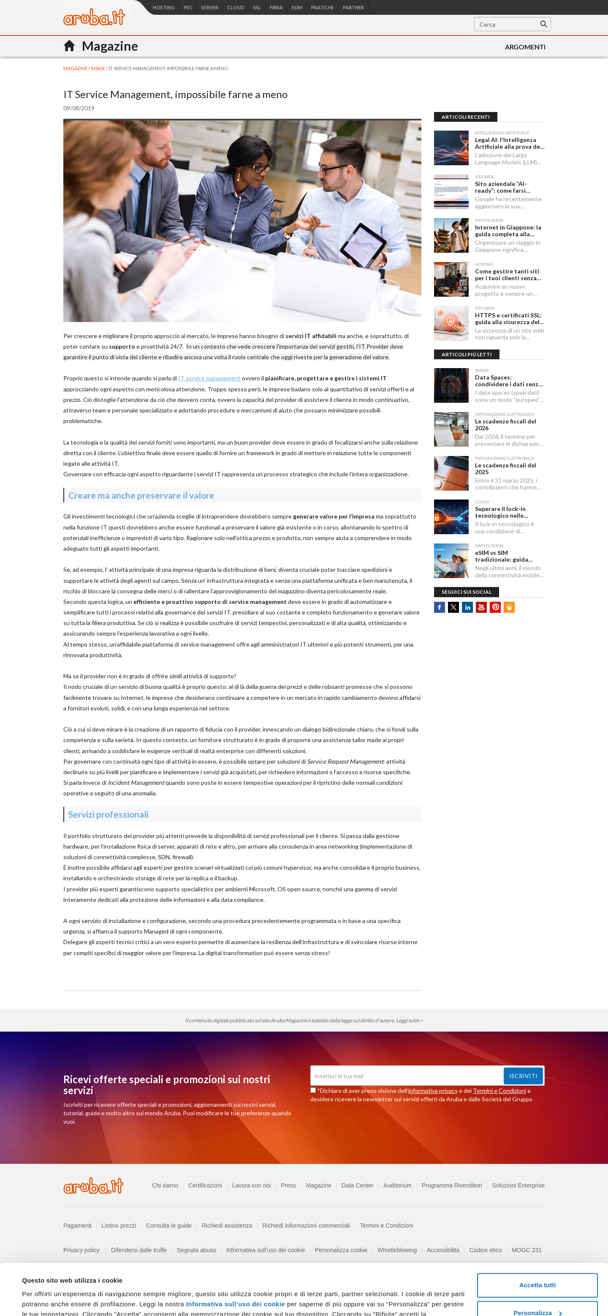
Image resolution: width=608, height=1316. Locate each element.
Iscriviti (523, 1075)
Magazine (319, 1185)
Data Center (357, 1185)
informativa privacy (433, 1090)
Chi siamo (165, 1185)
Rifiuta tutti (537, 1292)
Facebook (439, 607)
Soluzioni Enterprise (518, 1185)
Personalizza (537, 1264)
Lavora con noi (251, 1185)
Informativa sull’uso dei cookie (234, 1255)
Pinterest (495, 607)
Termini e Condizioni (499, 1090)
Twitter (453, 607)
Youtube (481, 607)
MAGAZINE (75, 68)
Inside (98, 68)
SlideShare (509, 607)
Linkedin (467, 607)
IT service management (209, 378)
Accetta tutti (537, 1237)
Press (288, 1185)
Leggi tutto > (409, 1020)
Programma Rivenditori (452, 1185)
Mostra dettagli (45, 1299)
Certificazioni (205, 1185)
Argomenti (525, 47)
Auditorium (397, 1185)
